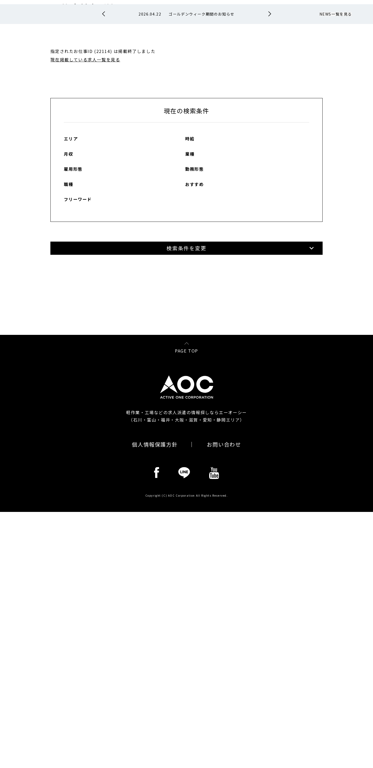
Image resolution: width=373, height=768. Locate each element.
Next (269, 99)
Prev (103, 99)
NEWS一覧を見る (335, 99)
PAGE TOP (186, 606)
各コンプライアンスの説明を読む (290, 572)
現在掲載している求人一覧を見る (85, 145)
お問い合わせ (224, 700)
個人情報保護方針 (155, 700)
